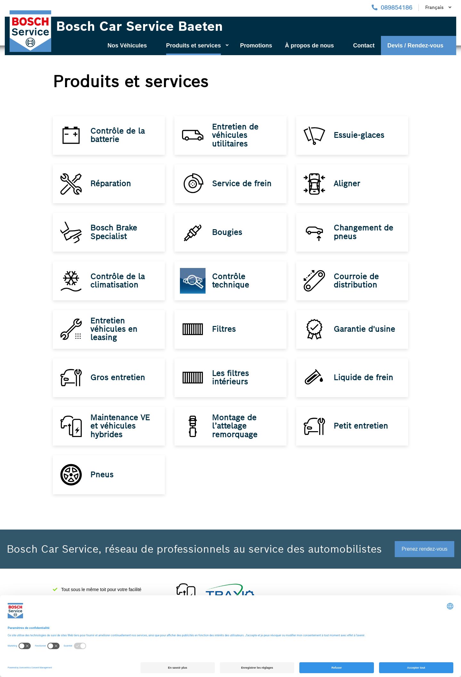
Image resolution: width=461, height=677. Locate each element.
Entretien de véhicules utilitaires (236, 136)
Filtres (225, 342)
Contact (364, 45)
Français (438, 7)
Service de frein (242, 188)
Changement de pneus (364, 239)
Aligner (348, 188)
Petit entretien (362, 444)
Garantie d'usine (365, 342)
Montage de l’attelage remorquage (235, 444)
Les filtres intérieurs (231, 393)
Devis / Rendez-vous (415, 45)
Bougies (228, 239)
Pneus (102, 496)
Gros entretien (118, 393)
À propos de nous (309, 45)
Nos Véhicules (127, 45)
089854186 (396, 7)
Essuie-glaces (360, 137)
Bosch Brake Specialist (114, 239)
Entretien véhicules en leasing (114, 341)
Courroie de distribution (357, 290)
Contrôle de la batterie (118, 136)
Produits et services (197, 45)
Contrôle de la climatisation (118, 290)
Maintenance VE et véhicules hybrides (121, 444)
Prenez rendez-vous (424, 549)
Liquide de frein (364, 393)
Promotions (256, 45)
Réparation (111, 188)
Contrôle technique (231, 290)
